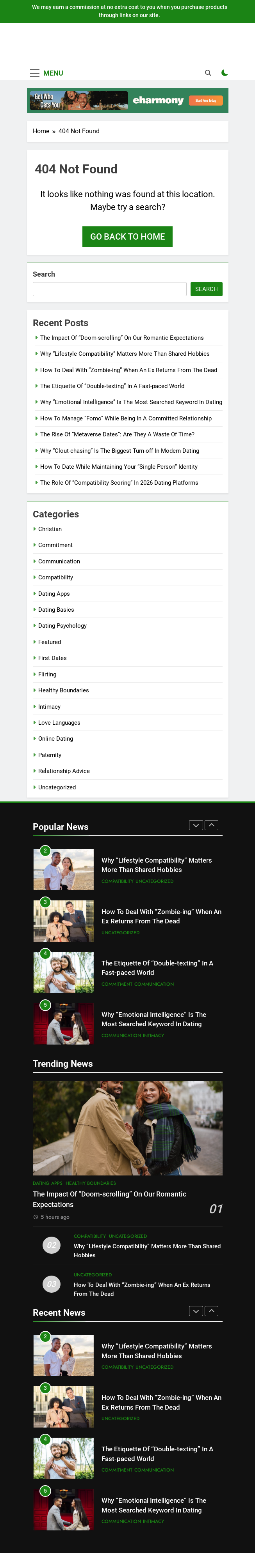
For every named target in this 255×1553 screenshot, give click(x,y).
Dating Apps (54, 593)
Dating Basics (56, 609)
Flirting (47, 674)
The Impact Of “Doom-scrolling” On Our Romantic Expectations (122, 337)
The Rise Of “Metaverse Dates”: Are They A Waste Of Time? (117, 434)
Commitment (55, 545)
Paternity (49, 755)
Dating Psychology (62, 625)
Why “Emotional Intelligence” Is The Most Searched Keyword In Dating (131, 402)
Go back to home (127, 237)
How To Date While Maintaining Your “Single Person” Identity (119, 466)
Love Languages (59, 722)
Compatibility (55, 577)
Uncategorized (57, 787)
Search (44, 274)
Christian (50, 529)
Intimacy (49, 706)
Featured (49, 642)
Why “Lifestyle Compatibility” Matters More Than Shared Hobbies (125, 353)
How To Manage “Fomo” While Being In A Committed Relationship (126, 418)
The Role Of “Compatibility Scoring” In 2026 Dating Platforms (119, 482)
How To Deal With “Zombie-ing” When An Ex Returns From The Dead (128, 370)
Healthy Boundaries (63, 690)
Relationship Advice (64, 771)
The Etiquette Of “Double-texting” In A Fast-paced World (112, 386)
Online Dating (55, 738)
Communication (59, 561)
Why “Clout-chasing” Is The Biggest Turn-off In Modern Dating (119, 450)
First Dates (52, 658)
